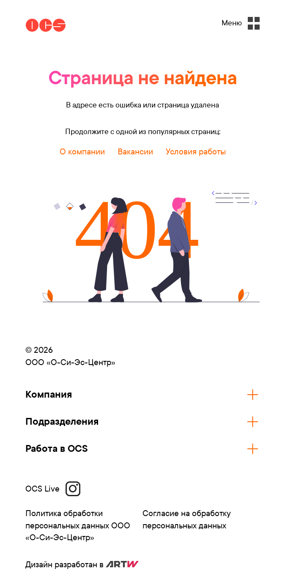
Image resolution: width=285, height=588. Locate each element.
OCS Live (52, 489)
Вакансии (135, 152)
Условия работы (196, 152)
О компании (82, 152)
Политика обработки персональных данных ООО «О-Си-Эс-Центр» (77, 525)
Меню (241, 23)
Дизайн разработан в (82, 564)
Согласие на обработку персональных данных (186, 519)
